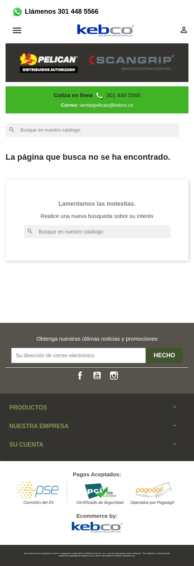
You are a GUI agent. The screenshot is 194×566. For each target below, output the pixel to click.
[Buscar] (92, 130)
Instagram (114, 375)
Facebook (80, 375)
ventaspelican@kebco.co (106, 105)
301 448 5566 (97, 95)
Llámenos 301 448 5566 (54, 11)
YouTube (97, 375)
